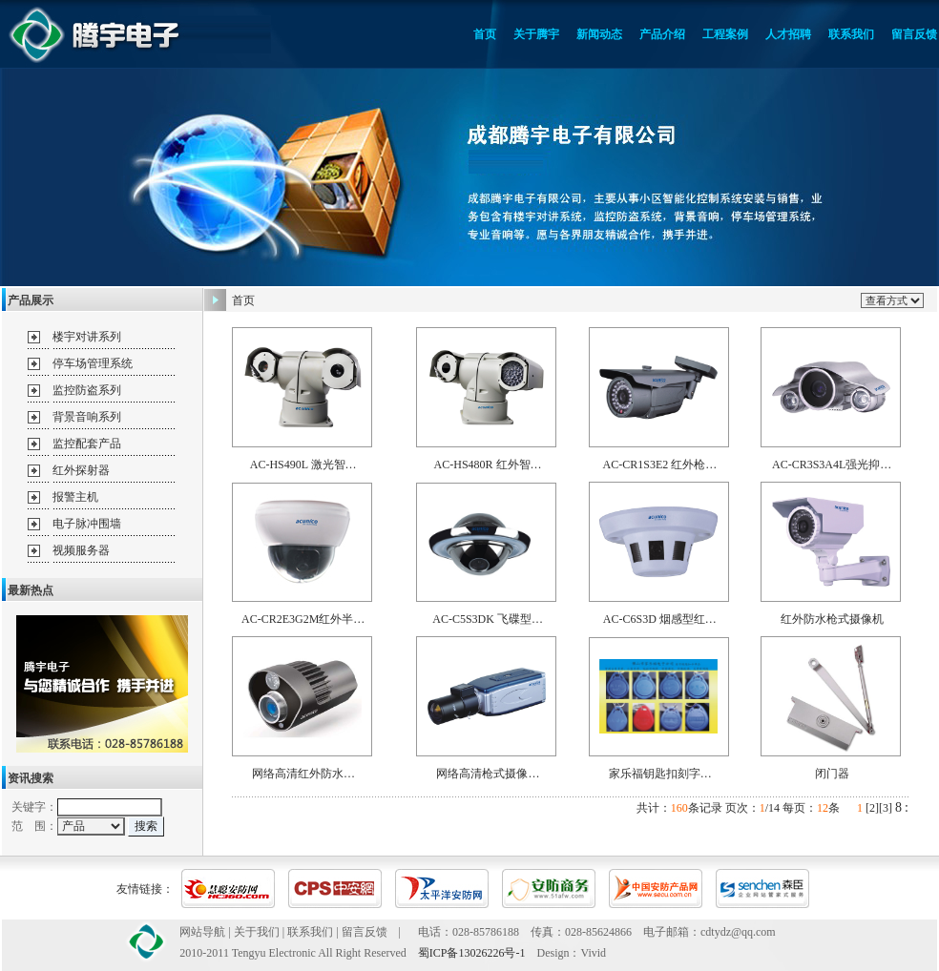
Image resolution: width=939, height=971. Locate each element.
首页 (243, 300)
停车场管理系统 (92, 363)
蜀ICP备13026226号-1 (472, 953)
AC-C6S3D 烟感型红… (660, 619)
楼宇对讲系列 (86, 336)
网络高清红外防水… (303, 773)
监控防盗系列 (86, 390)
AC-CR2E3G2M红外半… (303, 619)
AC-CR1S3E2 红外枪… (660, 464)
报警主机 (75, 497)
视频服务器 (81, 550)
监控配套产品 (86, 443)
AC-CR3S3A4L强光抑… (831, 464)
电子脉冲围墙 (86, 523)
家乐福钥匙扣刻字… (660, 773)
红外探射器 (81, 470)
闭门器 (832, 773)
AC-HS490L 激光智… (303, 464)
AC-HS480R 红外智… (488, 464)
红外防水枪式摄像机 (832, 619)
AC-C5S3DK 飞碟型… (487, 619)
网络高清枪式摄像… (487, 773)
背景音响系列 (86, 417)
